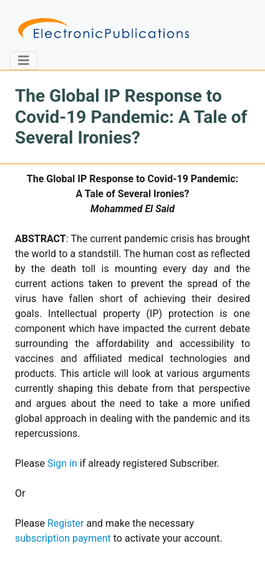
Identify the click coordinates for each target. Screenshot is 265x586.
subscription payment (63, 538)
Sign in (62, 463)
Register (65, 523)
